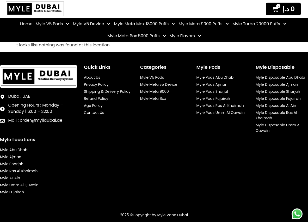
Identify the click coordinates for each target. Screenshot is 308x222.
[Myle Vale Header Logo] (35, 9)
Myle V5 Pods (53, 24)
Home (26, 24)
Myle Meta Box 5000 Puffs (136, 36)
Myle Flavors (186, 36)
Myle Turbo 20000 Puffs (259, 24)
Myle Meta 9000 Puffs (203, 24)
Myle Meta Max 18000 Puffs (144, 24)
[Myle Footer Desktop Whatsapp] (297, 213)
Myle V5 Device (92, 24)
